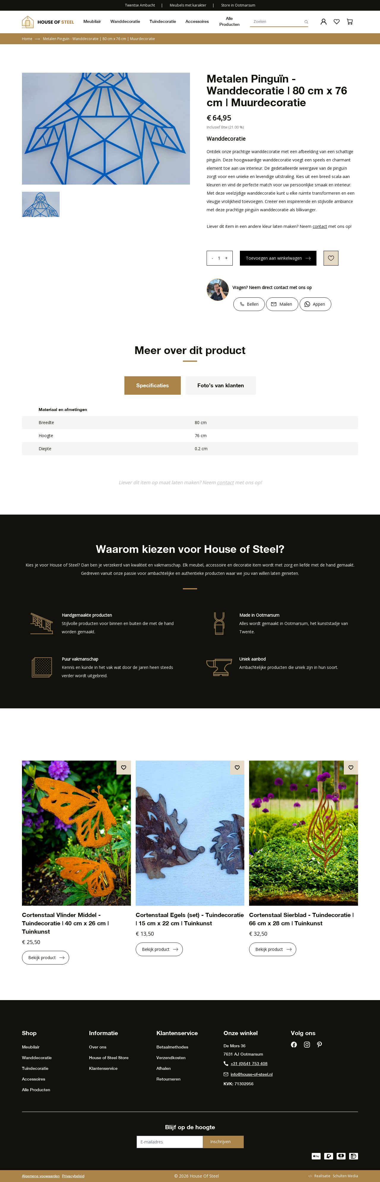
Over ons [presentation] (97, 1047)
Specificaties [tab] (152, 385)
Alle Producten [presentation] (229, 21)
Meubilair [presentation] (92, 21)
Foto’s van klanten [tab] (220, 385)
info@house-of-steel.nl (248, 1074)
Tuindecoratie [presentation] (163, 21)
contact (320, 226)
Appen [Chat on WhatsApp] (319, 304)
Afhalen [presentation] (163, 1068)
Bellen (253, 304)
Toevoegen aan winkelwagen (278, 258)
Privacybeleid (73, 1176)
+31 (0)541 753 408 (245, 1063)
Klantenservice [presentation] (103, 1068)
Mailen (285, 304)
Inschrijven (220, 1141)
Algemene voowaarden (41, 1176)
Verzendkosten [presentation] (171, 1057)
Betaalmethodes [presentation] (172, 1047)
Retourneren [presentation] (168, 1079)
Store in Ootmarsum (238, 5)
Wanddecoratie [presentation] (125, 21)
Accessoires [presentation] (197, 21)
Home (31, 39)
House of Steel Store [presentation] (109, 1057)
